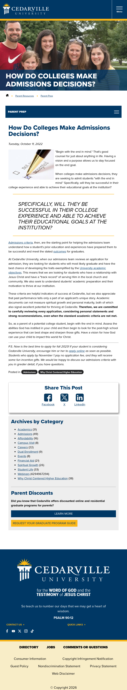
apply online (77, 351)
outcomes (59, 251)
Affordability (25, 438)
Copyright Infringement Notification (87, 658)
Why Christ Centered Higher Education (43, 478)
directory (28, 647)
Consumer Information (30, 658)
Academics (25, 429)
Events (22, 456)
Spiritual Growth (28, 465)
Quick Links (75, 624)
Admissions (25, 434)
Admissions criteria (20, 242)
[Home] (7, 96)
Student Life (25, 469)
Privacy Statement (103, 666)
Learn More (63, 513)
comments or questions (85, 647)
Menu (119, 9)
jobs (51, 647)
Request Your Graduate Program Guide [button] (44, 523)
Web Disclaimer (63, 673)
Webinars (24, 474)
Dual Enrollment (28, 452)
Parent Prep (47, 96)
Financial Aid (26, 460)
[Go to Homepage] (26, 13)
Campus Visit (26, 443)
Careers (23, 447)
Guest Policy (19, 666)
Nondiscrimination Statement (59, 666)
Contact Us (14, 624)
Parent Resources (24, 96)
